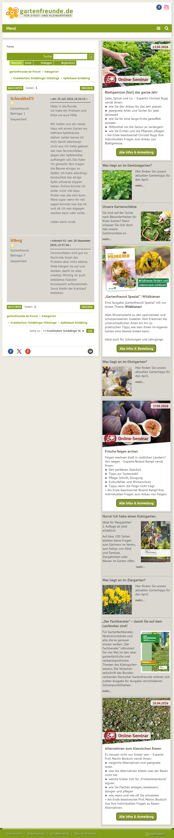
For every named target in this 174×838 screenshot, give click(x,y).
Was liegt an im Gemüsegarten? (127, 165)
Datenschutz (36, 834)
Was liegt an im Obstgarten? (124, 361)
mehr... (106, 691)
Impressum (14, 834)
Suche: (48, 56)
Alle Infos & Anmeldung (136, 152)
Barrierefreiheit (85, 834)
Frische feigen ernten (121, 451)
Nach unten (15, 88)
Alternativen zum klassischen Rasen (133, 748)
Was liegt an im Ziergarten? (123, 580)
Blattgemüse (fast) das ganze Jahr (131, 92)
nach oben (157, 834)
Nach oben (14, 306)
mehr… (140, 185)
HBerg (16, 240)
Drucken (87, 88)
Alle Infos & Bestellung (136, 348)
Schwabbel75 (22, 98)
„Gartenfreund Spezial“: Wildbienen (132, 296)
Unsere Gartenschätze (119, 206)
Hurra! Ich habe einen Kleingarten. (129, 516)
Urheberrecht (60, 834)
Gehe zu (35, 330)
